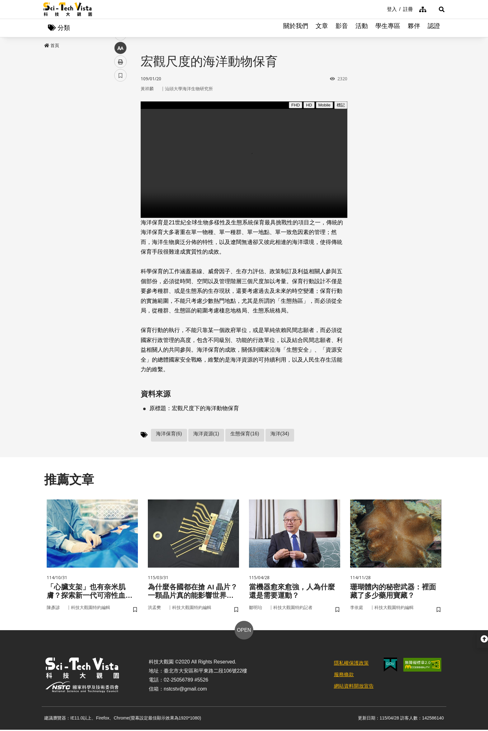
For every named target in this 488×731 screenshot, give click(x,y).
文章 (322, 28)
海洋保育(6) (169, 434)
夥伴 (414, 28)
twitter (121, 132)
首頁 (51, 45)
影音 (342, 28)
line (118, 146)
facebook (121, 119)
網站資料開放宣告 (354, 687)
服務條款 (344, 676)
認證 (434, 28)
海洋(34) (279, 434)
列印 (120, 173)
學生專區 (387, 28)
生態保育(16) (244, 434)
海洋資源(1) (206, 434)
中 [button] (120, 160)
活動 (361, 28)
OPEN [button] (244, 631)
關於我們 (295, 28)
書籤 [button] (120, 187)
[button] (437, 9)
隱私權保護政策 (351, 664)
